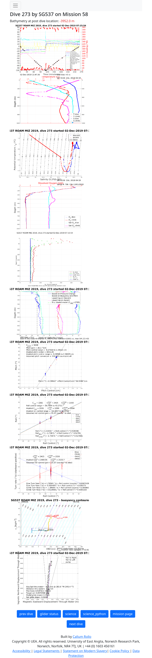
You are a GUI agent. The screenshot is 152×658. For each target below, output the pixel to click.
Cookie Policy (120, 651)
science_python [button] (94, 614)
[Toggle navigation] (15, 5)
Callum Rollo (82, 636)
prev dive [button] (26, 614)
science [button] (70, 614)
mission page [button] (123, 614)
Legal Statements (47, 651)
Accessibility (21, 651)
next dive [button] (76, 624)
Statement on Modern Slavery (85, 651)
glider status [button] (49, 614)
